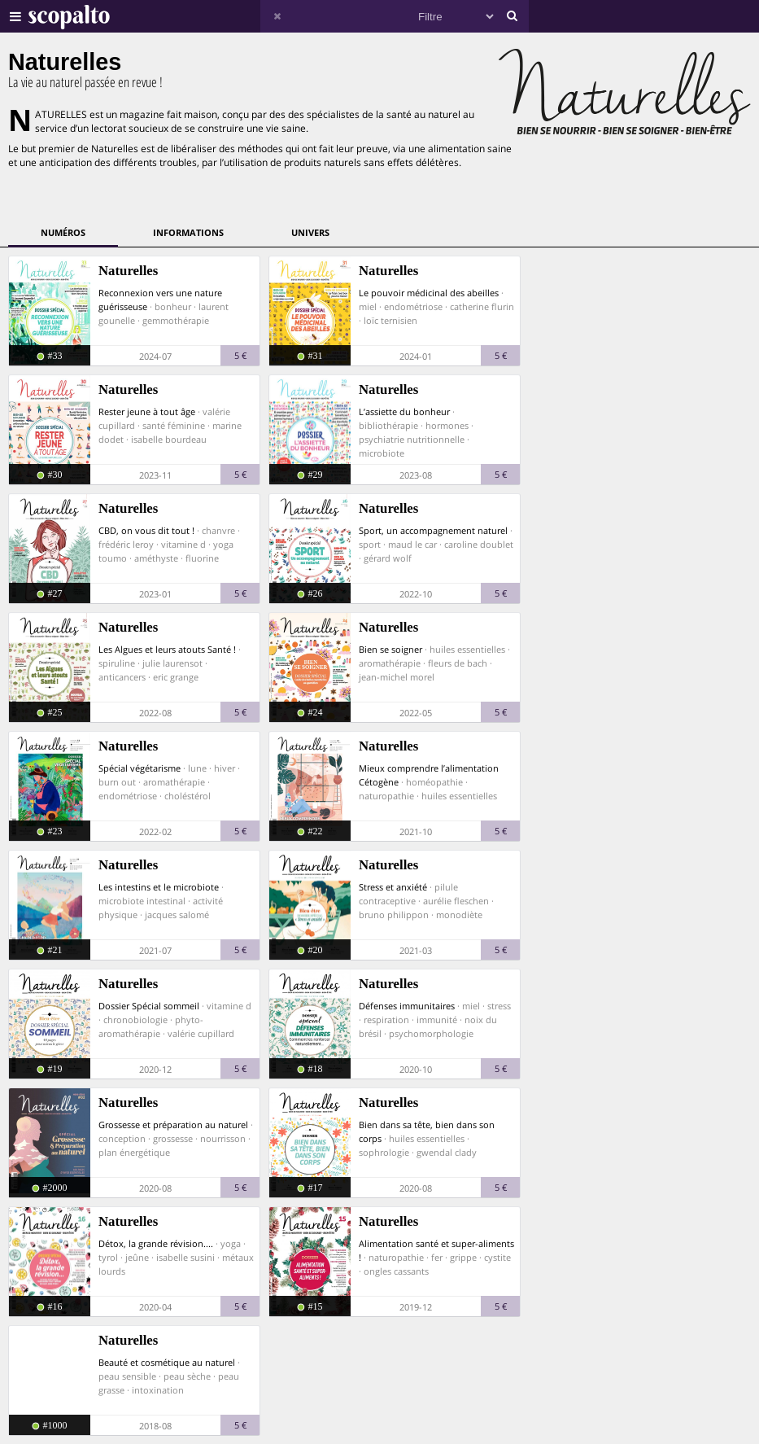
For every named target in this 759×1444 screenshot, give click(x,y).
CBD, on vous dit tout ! (146, 530)
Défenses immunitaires (407, 1006)
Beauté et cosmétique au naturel (166, 1362)
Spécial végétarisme (139, 768)
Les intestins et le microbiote (158, 887)
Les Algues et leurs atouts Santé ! (167, 649)
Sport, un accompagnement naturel (433, 530)
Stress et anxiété (393, 887)
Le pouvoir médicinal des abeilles (429, 293)
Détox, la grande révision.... (155, 1243)
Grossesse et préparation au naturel (173, 1124)
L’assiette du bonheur (404, 411)
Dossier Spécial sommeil (148, 1006)
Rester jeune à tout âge (146, 411)
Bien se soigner (390, 649)
